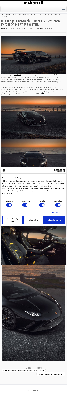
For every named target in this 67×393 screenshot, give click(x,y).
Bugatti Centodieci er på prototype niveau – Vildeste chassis (23, 371)
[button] (65, 2)
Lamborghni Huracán (33, 28)
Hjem (2, 14)
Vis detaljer (56, 212)
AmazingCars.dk (33, 3)
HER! (42, 94)
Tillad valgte (33, 220)
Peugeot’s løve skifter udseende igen (51, 374)
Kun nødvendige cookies (12, 220)
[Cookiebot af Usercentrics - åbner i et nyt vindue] (56, 170)
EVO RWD (23, 28)
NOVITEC (17, 75)
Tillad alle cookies (54, 220)
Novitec (42, 28)
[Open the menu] (63, 9)
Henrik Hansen (51, 28)
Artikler (8, 14)
